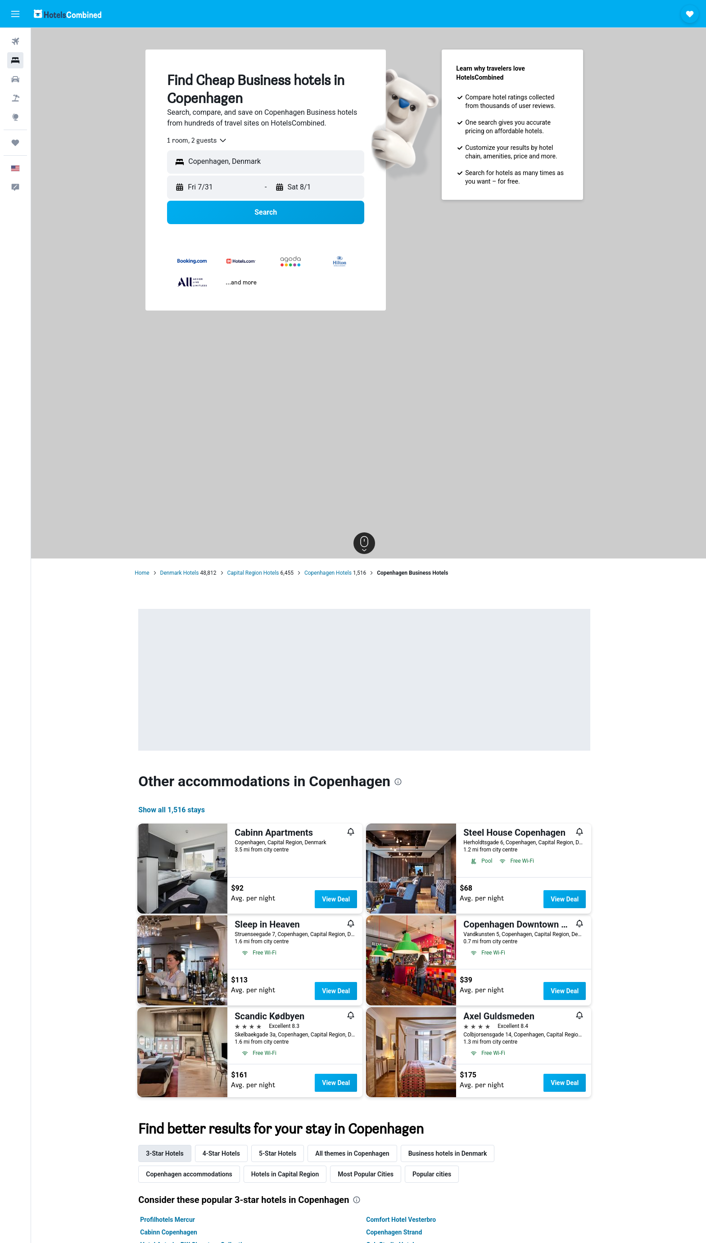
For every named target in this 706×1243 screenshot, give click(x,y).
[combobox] (202, 140)
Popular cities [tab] (435, 1174)
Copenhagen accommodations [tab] (193, 1174)
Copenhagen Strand (398, 1232)
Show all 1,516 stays (176, 810)
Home (146, 573)
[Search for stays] (15, 60)
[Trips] (15, 143)
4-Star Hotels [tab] (225, 1153)
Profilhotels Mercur (172, 1219)
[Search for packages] (15, 98)
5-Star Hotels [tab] (281, 1153)
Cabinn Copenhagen (173, 1232)
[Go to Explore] (15, 117)
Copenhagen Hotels (332, 573)
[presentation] (402, 782)
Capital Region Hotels (257, 573)
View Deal (340, 899)
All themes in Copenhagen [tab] (356, 1153)
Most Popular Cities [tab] (370, 1174)
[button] (15, 14)
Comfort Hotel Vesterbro (405, 1219)
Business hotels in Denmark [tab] (451, 1153)
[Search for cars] (15, 79)
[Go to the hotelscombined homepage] (67, 13)
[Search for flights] (15, 41)
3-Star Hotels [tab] (169, 1153)
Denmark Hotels (183, 573)
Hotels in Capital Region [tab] (289, 1174)
